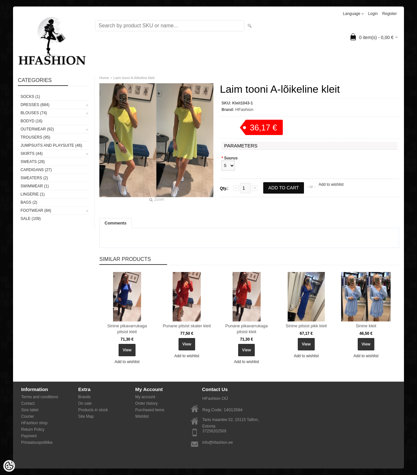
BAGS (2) (29, 202)
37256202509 (214, 431)
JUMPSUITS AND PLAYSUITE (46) (51, 145)
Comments (115, 223)
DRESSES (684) (35, 104)
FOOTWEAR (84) (36, 210)
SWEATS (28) (33, 161)
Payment (28, 436)
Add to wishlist (331, 184)
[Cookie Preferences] (9, 466)
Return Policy (32, 429)
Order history (146, 403)
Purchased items (149, 410)
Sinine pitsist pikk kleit (306, 325)
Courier (27, 416)
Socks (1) (30, 96)
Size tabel (29, 410)
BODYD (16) (31, 121)
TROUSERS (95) (35, 137)
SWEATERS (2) (34, 178)
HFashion (244, 109)
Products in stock (93, 410)
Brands (84, 397)
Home (104, 78)
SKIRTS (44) (32, 153)
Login (373, 13)
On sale (85, 403)
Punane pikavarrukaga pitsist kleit (246, 328)
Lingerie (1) (33, 194)
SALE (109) (31, 218)
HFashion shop (34, 423)
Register (389, 13)
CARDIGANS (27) (36, 170)
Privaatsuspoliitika (36, 442)
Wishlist (142, 416)
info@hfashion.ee (217, 442)
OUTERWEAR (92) (37, 129)
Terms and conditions (39, 397)
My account (145, 397)
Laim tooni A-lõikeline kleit (134, 78)
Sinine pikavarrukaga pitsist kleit (127, 328)
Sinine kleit (366, 325)
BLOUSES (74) (34, 113)
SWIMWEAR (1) (35, 186)
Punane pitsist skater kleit (187, 325)
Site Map (85, 416)
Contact (28, 403)
